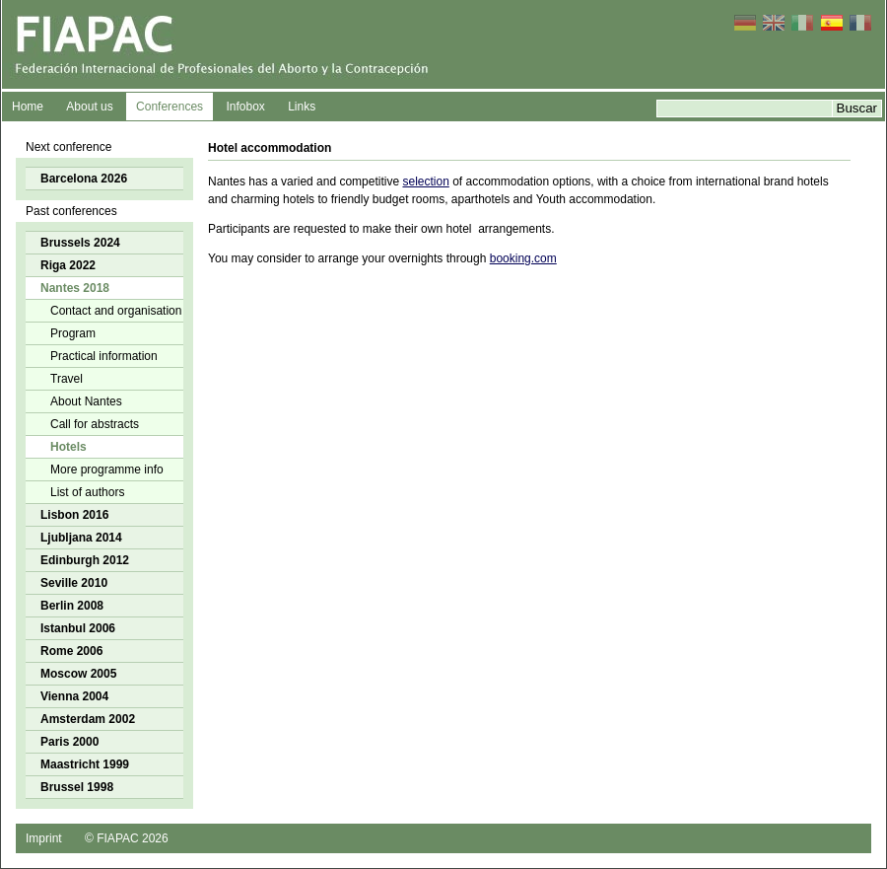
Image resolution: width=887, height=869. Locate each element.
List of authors (87, 492)
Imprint (44, 838)
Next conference (68, 147)
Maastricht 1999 (84, 764)
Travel (66, 379)
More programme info (107, 469)
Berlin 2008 (71, 606)
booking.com (523, 258)
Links (301, 106)
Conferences (169, 106)
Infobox (245, 106)
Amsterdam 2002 (87, 719)
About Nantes (86, 401)
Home (27, 106)
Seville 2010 (73, 583)
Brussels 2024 (80, 243)
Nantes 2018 (74, 288)
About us (89, 106)
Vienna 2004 (74, 696)
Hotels (68, 447)
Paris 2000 (69, 742)
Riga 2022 (68, 265)
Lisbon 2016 (74, 515)
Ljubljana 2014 (81, 537)
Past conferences (71, 211)
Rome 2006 (71, 651)
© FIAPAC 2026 (127, 838)
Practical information (104, 356)
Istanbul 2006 (77, 628)
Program (73, 333)
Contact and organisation (115, 311)
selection (425, 181)
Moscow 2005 (78, 674)
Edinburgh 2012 (84, 560)
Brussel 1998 (76, 787)
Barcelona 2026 (83, 178)
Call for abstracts (94, 424)
